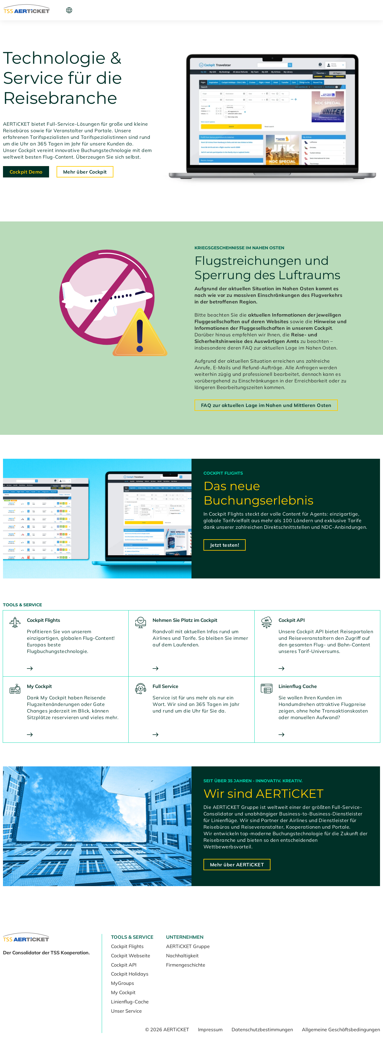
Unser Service (126, 1011)
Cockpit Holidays (129, 974)
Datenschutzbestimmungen (262, 1029)
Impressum (210, 1029)
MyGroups (122, 983)
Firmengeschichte (185, 965)
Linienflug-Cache (130, 1002)
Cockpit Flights (127, 946)
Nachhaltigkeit (182, 956)
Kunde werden (333, 10)
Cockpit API (123, 965)
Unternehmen (125, 10)
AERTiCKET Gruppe (188, 946)
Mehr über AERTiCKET (237, 865)
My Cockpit (123, 992)
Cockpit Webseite (130, 956)
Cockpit (290, 10)
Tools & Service (84, 10)
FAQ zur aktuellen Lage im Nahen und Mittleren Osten (266, 405)
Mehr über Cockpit (85, 172)
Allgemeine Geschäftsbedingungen (341, 1029)
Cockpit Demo (26, 172)
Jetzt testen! (224, 545)
